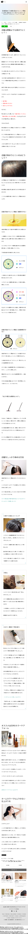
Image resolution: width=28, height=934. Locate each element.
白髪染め (19, 861)
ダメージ (15, 860)
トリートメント (18, 884)
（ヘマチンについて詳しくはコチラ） (12, 697)
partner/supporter (22, 915)
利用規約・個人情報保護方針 (9, 919)
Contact (8, 917)
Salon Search (11, 915)
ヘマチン (22, 860)
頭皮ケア (11, 882)
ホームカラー (5, 861)
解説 (23, 14)
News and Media (13, 913)
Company (16, 915)
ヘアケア (21, 14)
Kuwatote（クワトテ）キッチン (16, 917)
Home (3, 913)
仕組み (12, 861)
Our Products (6, 915)
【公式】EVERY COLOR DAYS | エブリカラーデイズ (14, 907)
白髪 (16, 861)
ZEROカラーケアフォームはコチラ (10, 790)
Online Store (7, 913)
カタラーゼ (5, 860)
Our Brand (24, 913)
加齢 (14, 861)
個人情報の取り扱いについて (20, 919)
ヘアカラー (17, 14)
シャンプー (21, 883)
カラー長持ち (10, 860)
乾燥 (9, 861)
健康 (18, 886)
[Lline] (5, 26)
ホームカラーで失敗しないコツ (7, 880)
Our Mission (19, 913)
